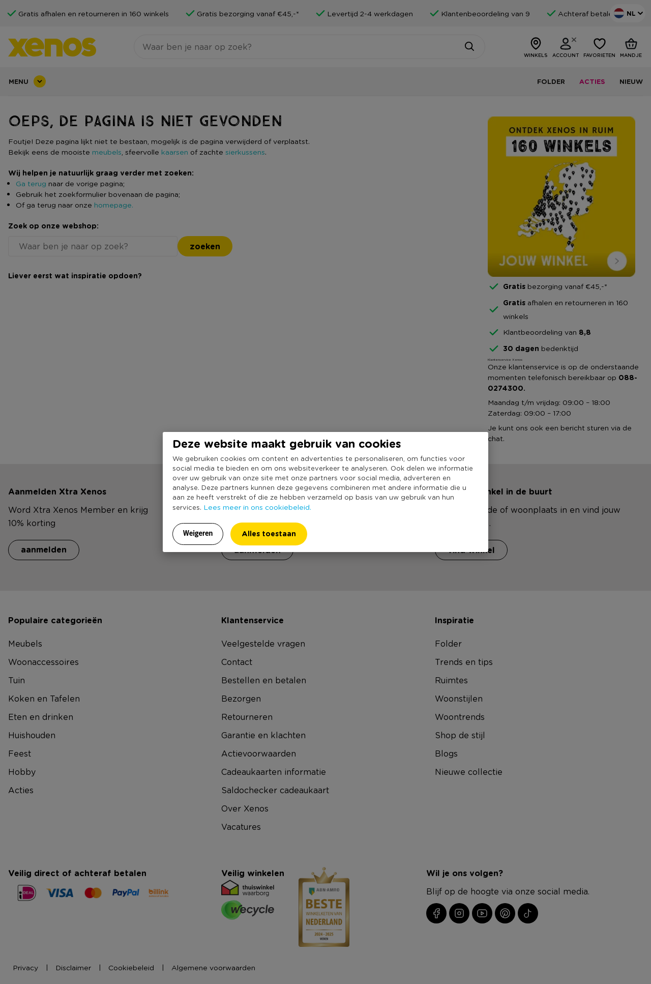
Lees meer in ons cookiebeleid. (257, 506)
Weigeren (198, 533)
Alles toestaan (269, 533)
